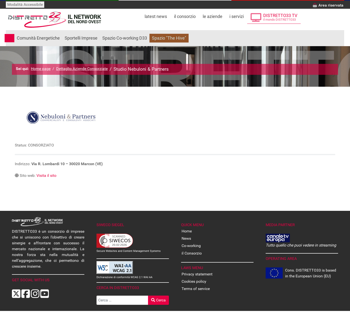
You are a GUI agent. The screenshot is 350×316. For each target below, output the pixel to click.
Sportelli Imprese (81, 38)
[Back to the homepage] (54, 19)
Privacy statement (197, 274)
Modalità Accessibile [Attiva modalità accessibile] (25, 4)
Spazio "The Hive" (169, 38)
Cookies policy (194, 281)
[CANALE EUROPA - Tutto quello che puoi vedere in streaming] (278, 237)
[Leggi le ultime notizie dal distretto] (156, 15)
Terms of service (196, 288)
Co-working (191, 245)
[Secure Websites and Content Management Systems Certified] (114, 240)
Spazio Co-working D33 (124, 38)
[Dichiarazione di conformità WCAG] (114, 267)
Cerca (158, 300)
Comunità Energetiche (38, 38)
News (186, 238)
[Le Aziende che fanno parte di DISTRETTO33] (212, 15)
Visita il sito (46, 175)
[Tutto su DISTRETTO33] (185, 15)
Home (187, 231)
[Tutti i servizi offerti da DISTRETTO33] (236, 15)
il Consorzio (192, 253)
